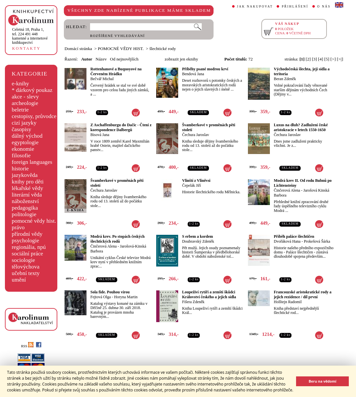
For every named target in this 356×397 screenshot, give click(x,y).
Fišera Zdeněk (193, 302)
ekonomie (23, 149)
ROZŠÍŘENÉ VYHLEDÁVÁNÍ (117, 36)
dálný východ (27, 136)
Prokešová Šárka (317, 241)
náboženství (25, 201)
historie (20, 168)
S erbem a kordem (197, 236)
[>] (333, 59)
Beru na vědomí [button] (322, 381)
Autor (86, 59)
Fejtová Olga (100, 297)
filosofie (21, 155)
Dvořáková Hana (287, 241)
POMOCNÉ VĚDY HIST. (121, 48)
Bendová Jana (193, 74)
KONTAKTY (26, 48)
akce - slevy (25, 97)
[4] (320, 59)
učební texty (26, 273)
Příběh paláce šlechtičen (294, 236)
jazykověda (25, 175)
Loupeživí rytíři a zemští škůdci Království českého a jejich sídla (209, 294)
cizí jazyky (24, 123)
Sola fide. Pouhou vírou (110, 292)
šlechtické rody (162, 48)
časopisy (21, 129)
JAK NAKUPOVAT (255, 6)
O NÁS (324, 6)
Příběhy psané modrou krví (205, 69)
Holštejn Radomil (288, 302)
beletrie (20, 110)
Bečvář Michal (102, 79)
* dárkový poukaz (32, 90)
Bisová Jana (99, 134)
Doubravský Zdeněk (198, 241)
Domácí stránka (78, 48)
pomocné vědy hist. (34, 221)
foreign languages (32, 162)
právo (18, 227)
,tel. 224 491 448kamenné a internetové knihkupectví (30, 36)
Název (101, 59)
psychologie (25, 240)
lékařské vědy (27, 188)
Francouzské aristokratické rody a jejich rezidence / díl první (302, 294)
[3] (314, 59)
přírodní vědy (27, 234)
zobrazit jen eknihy (181, 59)
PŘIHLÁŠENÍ (295, 6)
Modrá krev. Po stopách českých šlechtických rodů (117, 239)
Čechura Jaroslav (195, 134)
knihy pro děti (28, 182)
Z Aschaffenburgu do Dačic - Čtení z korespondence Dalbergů (121, 127)
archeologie (25, 103)
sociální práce (27, 253)
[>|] (340, 59)
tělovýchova (26, 267)
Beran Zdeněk (285, 79)
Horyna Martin (126, 297)
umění (19, 280)
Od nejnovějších (124, 59)
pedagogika (25, 208)
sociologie (23, 260)
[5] (326, 59)
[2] (308, 59)
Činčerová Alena (287, 190)
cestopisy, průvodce (34, 116)
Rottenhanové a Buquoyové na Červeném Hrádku (115, 71)
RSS (27, 346)
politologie (24, 214)
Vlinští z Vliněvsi (196, 180)
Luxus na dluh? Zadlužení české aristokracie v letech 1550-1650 (301, 127)
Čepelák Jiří (191, 185)
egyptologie (25, 142)
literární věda (27, 195)
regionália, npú (29, 247)
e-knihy (20, 83)
